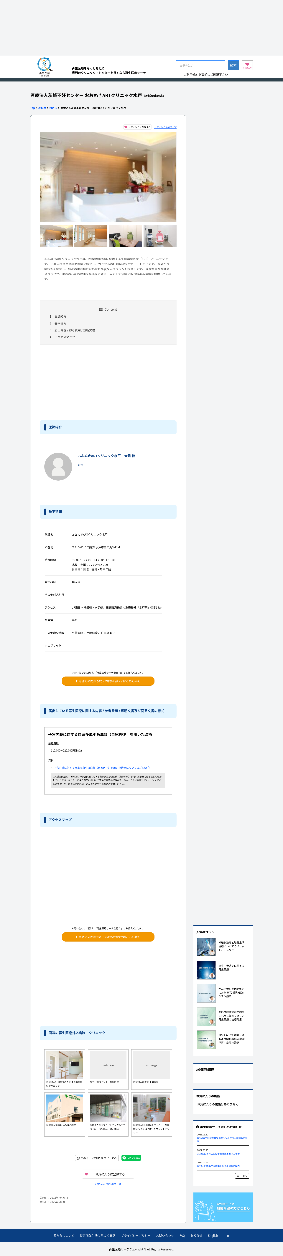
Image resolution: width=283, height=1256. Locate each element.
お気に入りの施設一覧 (165, 127)
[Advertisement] (141, 28)
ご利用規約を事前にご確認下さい (206, 74)
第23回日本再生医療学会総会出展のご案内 (218, 1165)
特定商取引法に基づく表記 (97, 1235)
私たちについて (64, 1235)
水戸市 (53, 108)
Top (32, 108)
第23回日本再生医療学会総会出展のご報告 (218, 1153)
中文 (226, 1235)
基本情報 (60, 323)
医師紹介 (60, 316)
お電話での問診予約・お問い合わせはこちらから (108, 681)
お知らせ (196, 1235)
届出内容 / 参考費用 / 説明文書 (75, 330)
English (213, 1235)
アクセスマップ (65, 337)
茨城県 (42, 108)
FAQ (182, 1235)
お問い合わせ (165, 1235)
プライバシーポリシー (136, 1235)
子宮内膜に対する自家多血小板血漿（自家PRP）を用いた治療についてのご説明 (102, 767)
